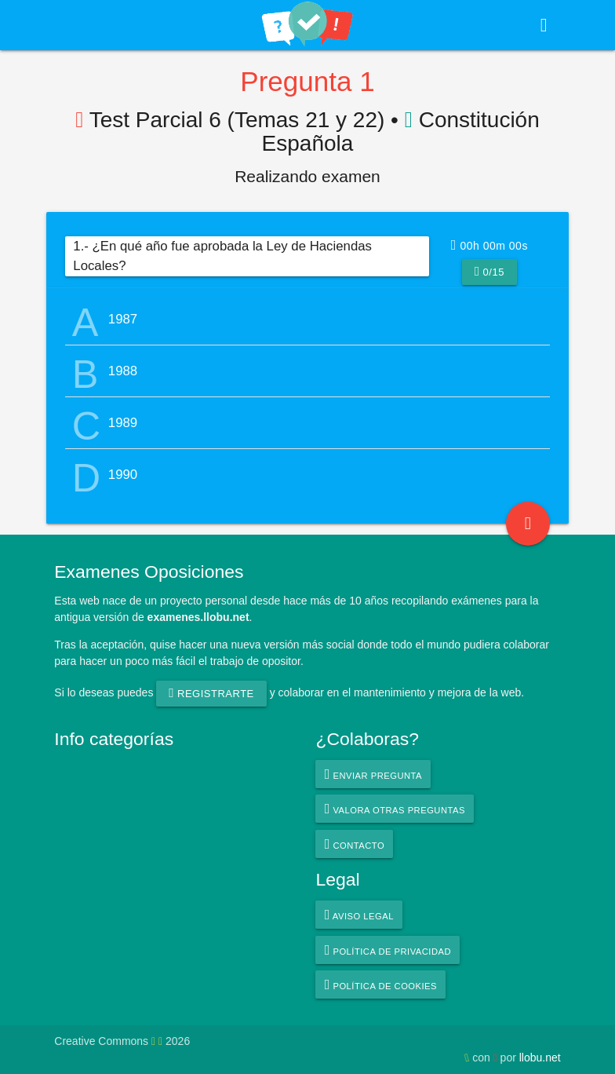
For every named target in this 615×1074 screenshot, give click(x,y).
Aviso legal (359, 914)
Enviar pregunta (373, 774)
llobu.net (540, 1057)
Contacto (355, 844)
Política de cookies (381, 984)
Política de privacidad (388, 950)
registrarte (211, 693)
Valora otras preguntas (395, 809)
